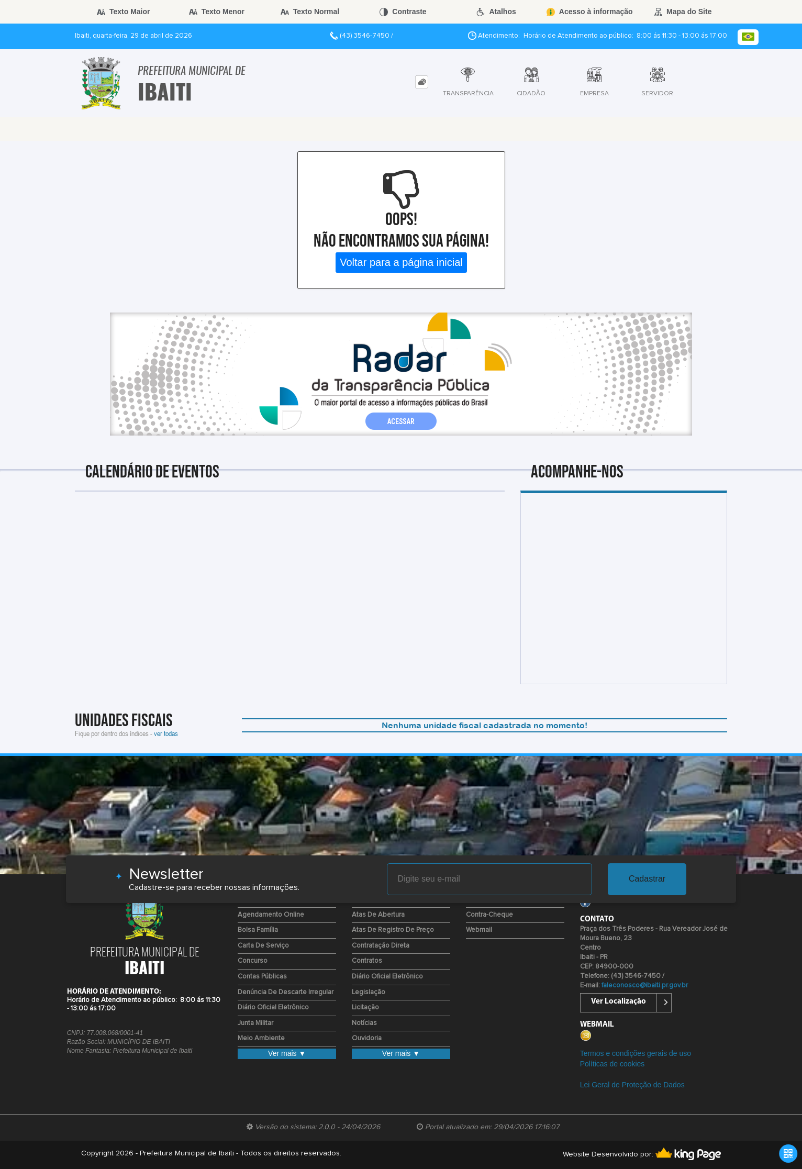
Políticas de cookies (612, 1064)
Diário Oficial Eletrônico (273, 1007)
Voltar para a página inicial (401, 262)
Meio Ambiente (261, 1038)
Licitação (365, 1007)
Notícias (364, 1023)
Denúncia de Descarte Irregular (285, 992)
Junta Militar (255, 1023)
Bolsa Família (258, 930)
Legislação (368, 992)
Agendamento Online (271, 914)
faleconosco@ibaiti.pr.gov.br (645, 985)
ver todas (166, 733)
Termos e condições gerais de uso (635, 1053)
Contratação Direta (380, 945)
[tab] (421, 81)
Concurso (253, 961)
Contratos (367, 961)
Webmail (479, 930)
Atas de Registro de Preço (393, 930)
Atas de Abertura (378, 914)
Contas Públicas (262, 976)
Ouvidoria (367, 1038)
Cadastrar (647, 878)
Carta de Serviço (263, 945)
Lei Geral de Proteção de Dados (632, 1085)
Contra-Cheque (489, 914)
